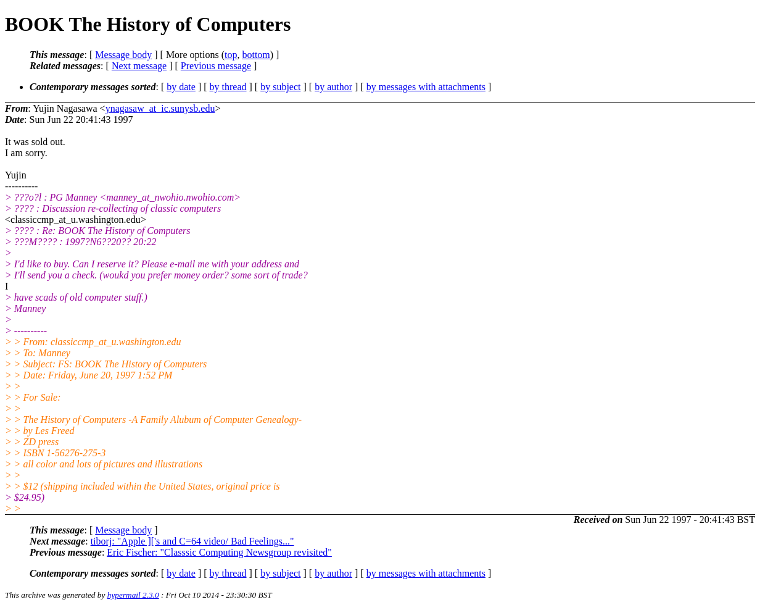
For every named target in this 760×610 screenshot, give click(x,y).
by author (333, 86)
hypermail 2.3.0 (133, 595)
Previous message (216, 66)
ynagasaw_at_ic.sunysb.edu (160, 108)
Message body (123, 54)
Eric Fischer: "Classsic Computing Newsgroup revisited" (219, 552)
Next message (139, 66)
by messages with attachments (425, 86)
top (231, 54)
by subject (280, 86)
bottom (256, 54)
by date (181, 86)
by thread (228, 86)
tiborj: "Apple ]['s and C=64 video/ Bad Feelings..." (192, 541)
